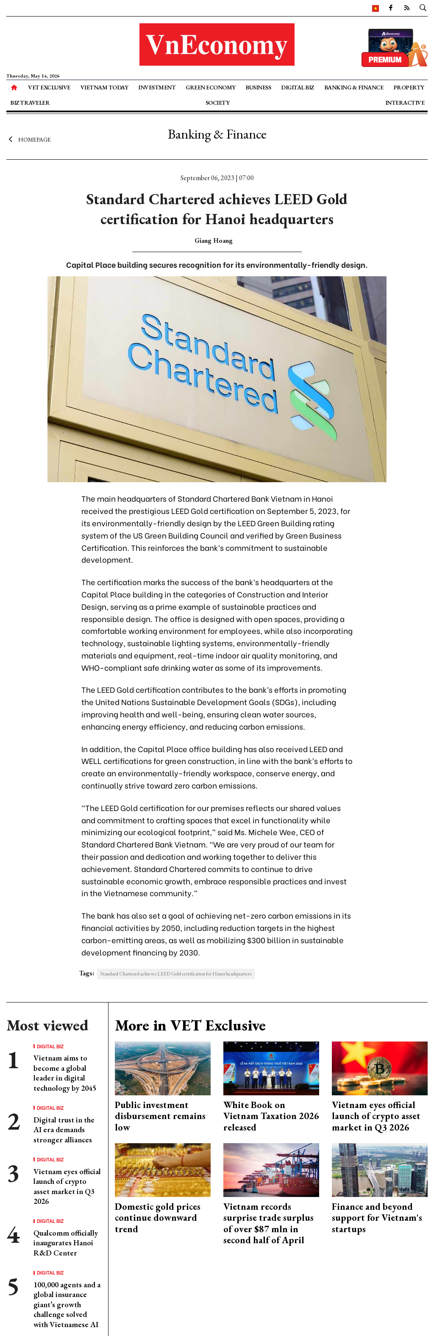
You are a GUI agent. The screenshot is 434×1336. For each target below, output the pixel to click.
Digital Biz (297, 87)
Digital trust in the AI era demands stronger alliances (64, 1129)
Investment (156, 87)
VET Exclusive (49, 87)
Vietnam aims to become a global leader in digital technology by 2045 (64, 1072)
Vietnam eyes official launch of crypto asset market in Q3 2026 (67, 1186)
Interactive (405, 102)
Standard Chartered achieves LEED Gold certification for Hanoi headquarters (175, 973)
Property (408, 87)
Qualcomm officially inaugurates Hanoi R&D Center (65, 1243)
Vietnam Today (104, 87)
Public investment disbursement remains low (160, 1116)
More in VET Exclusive (190, 1025)
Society (218, 102)
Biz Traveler (30, 102)
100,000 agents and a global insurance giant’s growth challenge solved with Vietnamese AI (66, 1304)
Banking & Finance (354, 87)
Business (258, 87)
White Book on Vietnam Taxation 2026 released (271, 1116)
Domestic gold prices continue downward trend (157, 1217)
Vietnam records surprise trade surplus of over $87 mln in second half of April (268, 1223)
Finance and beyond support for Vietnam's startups (377, 1217)
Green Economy (211, 87)
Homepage (28, 139)
